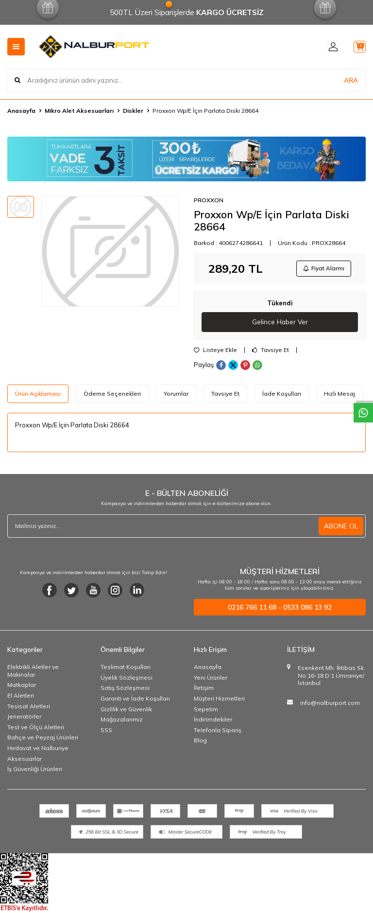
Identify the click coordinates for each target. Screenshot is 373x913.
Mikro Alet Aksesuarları (79, 110)
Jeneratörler (24, 718)
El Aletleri (20, 697)
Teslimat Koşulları (126, 668)
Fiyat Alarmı (322, 269)
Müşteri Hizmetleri (219, 700)
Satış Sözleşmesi (125, 690)
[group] (110, 251)
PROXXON (208, 200)
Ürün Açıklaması (38, 395)
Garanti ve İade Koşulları (135, 700)
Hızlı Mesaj (339, 395)
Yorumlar (176, 395)
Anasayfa (21, 110)
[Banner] (186, 159)
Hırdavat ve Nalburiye (37, 750)
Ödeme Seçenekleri (112, 395)
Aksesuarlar (24, 760)
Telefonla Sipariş (217, 732)
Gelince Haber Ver (280, 323)
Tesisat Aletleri (28, 708)
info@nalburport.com (330, 704)
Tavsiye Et (270, 352)
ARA (351, 79)
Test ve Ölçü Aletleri (35, 729)
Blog (200, 742)
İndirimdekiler (213, 721)
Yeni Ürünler (210, 679)
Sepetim (206, 711)
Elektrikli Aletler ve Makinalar (33, 672)
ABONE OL (341, 528)
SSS (106, 732)
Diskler (133, 110)
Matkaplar (21, 687)
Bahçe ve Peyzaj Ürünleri (42, 739)
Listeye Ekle (215, 352)
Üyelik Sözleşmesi (127, 679)
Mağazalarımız (122, 721)
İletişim (204, 690)
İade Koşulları (281, 395)
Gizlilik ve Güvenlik (126, 711)
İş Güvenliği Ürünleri (34, 770)
